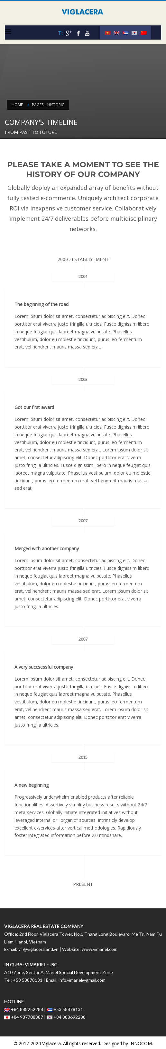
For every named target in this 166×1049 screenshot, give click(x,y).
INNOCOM (140, 1043)
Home (17, 104)
